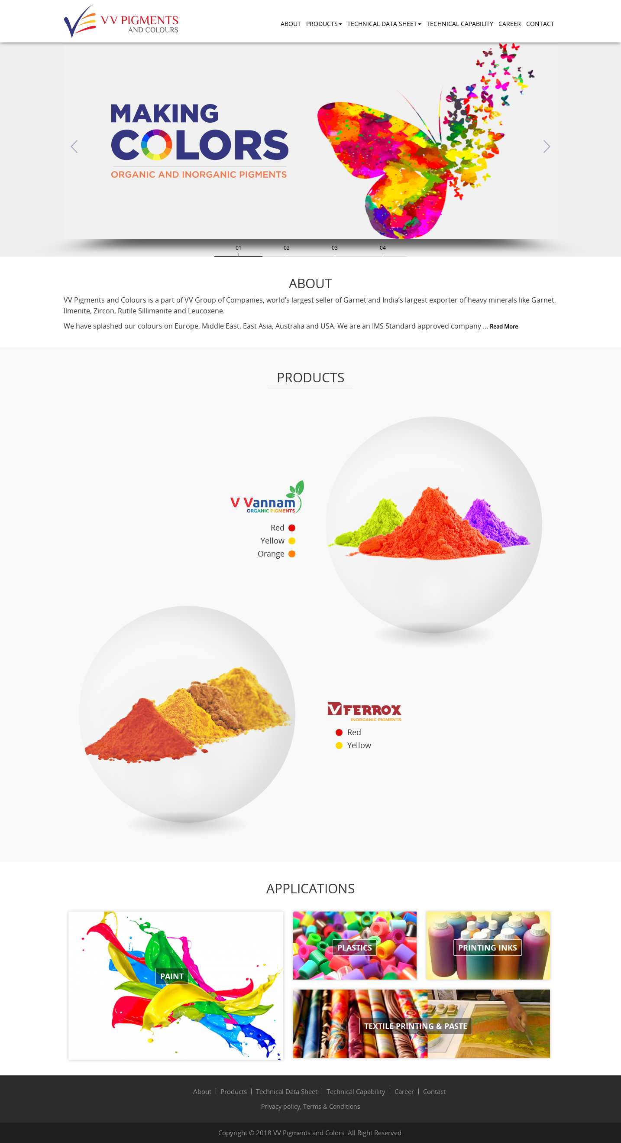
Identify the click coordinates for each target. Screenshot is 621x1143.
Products (324, 24)
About (291, 24)
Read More (504, 326)
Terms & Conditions (331, 1106)
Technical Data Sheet (384, 24)
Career (509, 24)
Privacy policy (280, 1106)
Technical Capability (460, 24)
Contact (540, 24)
